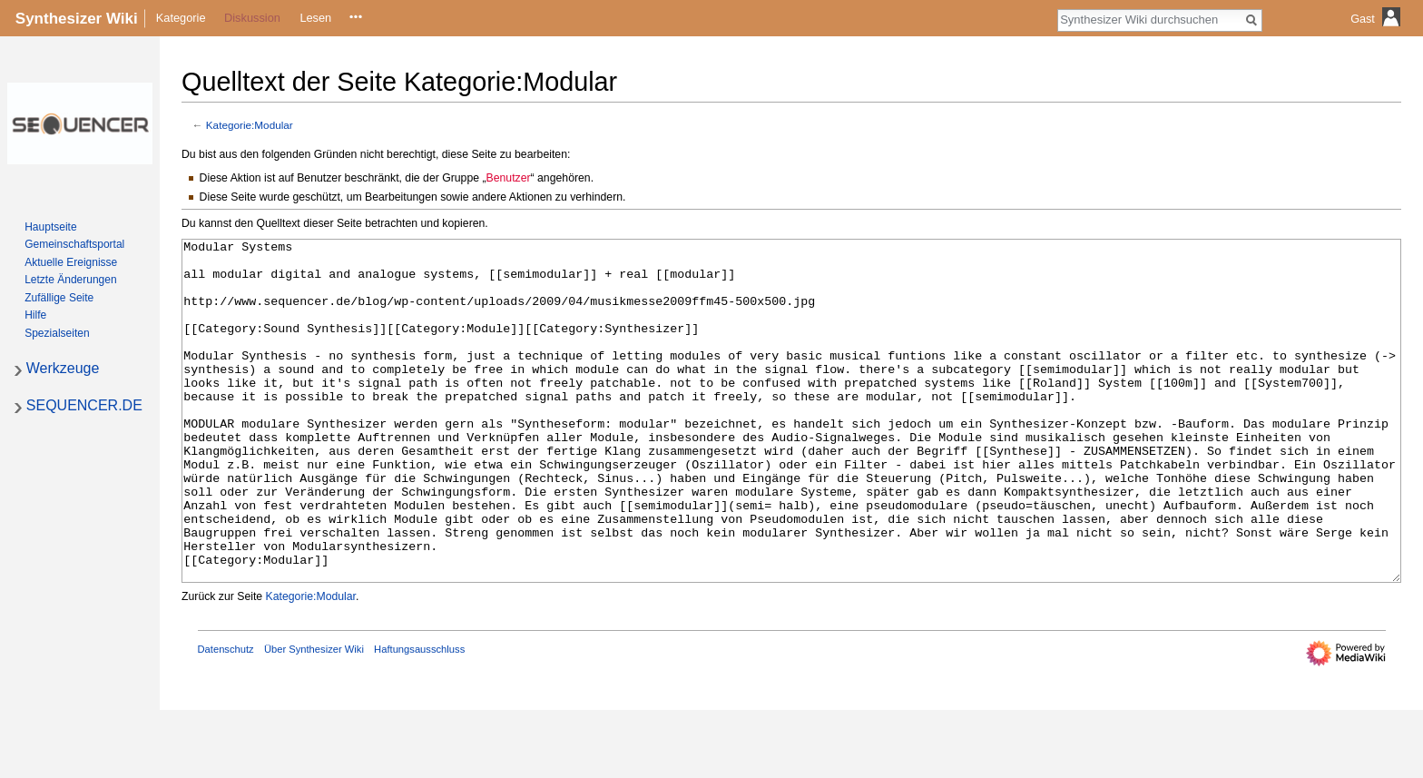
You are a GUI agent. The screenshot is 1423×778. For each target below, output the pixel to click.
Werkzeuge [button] (63, 368)
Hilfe (35, 315)
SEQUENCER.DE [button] (84, 405)
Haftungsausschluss (419, 717)
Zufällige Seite (59, 297)
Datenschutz (226, 717)
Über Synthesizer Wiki (314, 717)
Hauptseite (50, 227)
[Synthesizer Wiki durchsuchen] (1149, 19)
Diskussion (252, 18)
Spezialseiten (57, 333)
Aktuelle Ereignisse (71, 262)
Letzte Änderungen (70, 279)
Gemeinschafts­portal (74, 244)
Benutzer (508, 178)
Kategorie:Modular (249, 125)
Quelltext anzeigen (354, 18)
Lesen (315, 18)
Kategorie (181, 18)
